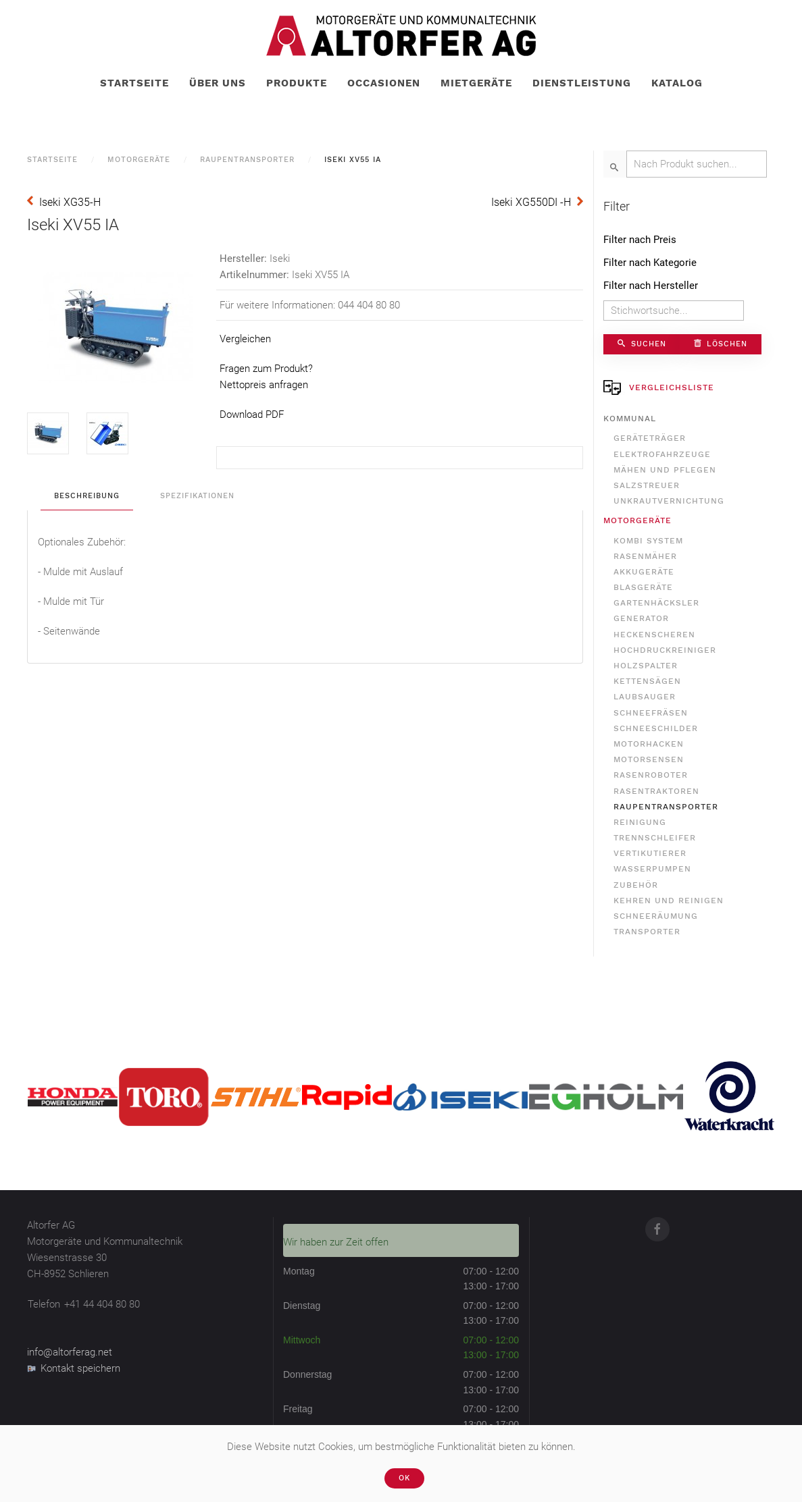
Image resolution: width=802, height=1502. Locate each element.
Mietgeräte (476, 83)
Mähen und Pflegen (664, 470)
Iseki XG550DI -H (531, 202)
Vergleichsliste (658, 387)
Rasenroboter (650, 775)
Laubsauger (644, 696)
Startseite (134, 83)
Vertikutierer (649, 853)
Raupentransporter (247, 159)
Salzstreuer (646, 485)
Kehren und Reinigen (668, 900)
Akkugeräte (643, 571)
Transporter (646, 931)
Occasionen (383, 83)
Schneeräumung (655, 916)
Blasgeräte (643, 587)
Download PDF (252, 414)
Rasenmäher (645, 556)
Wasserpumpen (652, 869)
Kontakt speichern (73, 1368)
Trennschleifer (654, 837)
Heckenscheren (654, 634)
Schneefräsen (650, 713)
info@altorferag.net (69, 1352)
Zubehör (635, 885)
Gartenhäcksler (656, 603)
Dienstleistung (581, 83)
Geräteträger (649, 438)
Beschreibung (87, 495)
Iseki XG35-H (70, 202)
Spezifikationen (197, 495)
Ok (404, 1478)
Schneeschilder (655, 728)
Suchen (642, 344)
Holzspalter (645, 665)
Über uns (217, 83)
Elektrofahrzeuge (662, 454)
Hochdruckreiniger (664, 650)
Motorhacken (648, 744)
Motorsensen (648, 759)
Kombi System (648, 540)
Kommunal (629, 418)
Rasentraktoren (656, 791)
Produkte (296, 83)
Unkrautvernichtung (668, 501)
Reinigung (639, 822)
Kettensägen (647, 681)
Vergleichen (245, 339)
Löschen (721, 344)
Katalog (677, 83)
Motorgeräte (138, 159)
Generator (641, 618)
